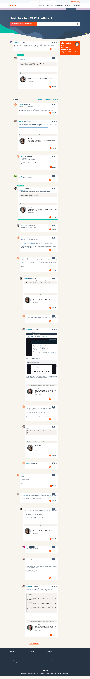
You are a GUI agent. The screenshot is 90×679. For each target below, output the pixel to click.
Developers (49, 664)
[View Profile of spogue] (27, 560)
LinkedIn (29, 81)
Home (11, 656)
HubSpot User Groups (32, 658)
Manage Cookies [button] (66, 676)
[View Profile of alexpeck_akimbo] (24, 226)
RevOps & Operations (51, 662)
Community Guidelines (44, 676)
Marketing (49, 658)
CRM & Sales (49, 656)
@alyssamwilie (24, 496)
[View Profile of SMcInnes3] (23, 258)
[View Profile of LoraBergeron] (21, 176)
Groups (67, 659)
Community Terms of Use (33, 676)
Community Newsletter (33, 662)
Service (48, 660)
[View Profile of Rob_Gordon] (23, 238)
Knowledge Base (13, 662)
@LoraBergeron (22, 59)
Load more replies (34, 645)
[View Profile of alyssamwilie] (21, 121)
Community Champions (33, 656)
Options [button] (14, 40)
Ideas (67, 663)
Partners (48, 666)
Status (52, 676)
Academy (12, 660)
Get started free (75, 1)
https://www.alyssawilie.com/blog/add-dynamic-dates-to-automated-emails (33, 127)
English (12, 1)
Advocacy (67, 661)
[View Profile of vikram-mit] (16, 42)
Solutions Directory (13, 664)
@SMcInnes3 (28, 331)
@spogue (25, 511)
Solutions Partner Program (33, 660)
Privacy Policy (23, 676)
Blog (32, 81)
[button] (56, 42)
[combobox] (43, 2)
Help (11, 658)
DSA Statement (58, 676)
